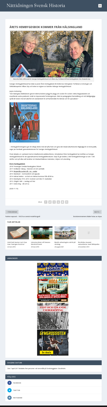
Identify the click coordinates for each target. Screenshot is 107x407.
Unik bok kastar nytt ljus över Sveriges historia (17, 240)
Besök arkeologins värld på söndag (65, 240)
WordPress (39, 405)
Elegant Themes (19, 405)
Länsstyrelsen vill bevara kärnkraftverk (40, 240)
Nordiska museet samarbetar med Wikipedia (88, 240)
